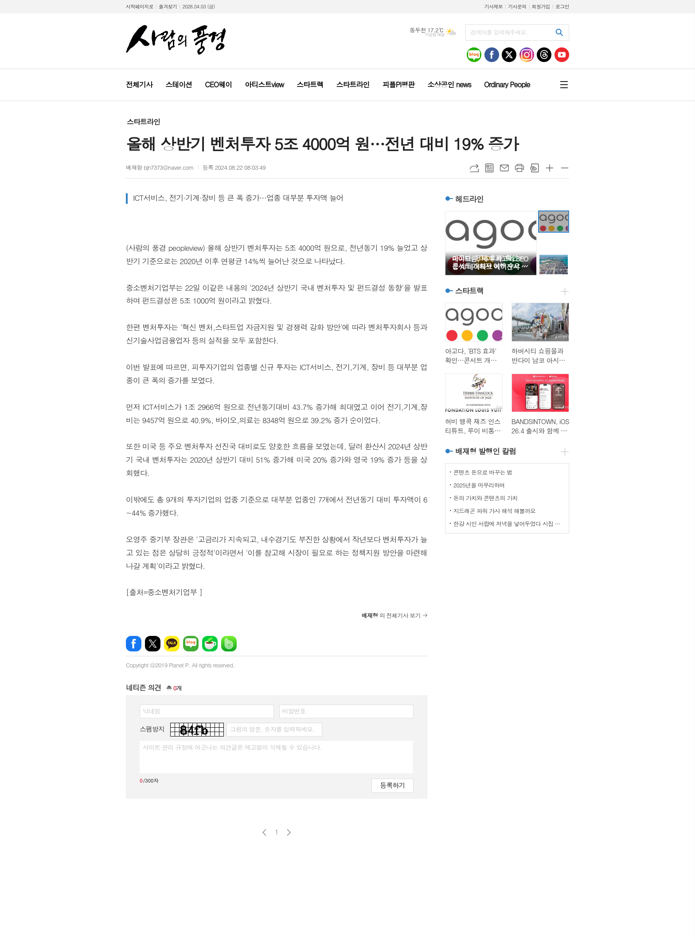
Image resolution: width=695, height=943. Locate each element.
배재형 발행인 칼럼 (485, 451)
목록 (489, 168)
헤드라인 (469, 199)
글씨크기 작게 (564, 168)
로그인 (562, 6)
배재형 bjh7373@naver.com (160, 167)
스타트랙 (469, 290)
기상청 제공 (435, 35)
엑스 (152, 643)
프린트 (519, 168)
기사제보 (493, 6)
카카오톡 (172, 643)
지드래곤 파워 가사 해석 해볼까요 (494, 511)
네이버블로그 (191, 643)
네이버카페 (210, 643)
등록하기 (392, 785)
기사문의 (517, 6)
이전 (264, 832)
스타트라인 (143, 122)
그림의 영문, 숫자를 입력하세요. (272, 729)
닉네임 (151, 711)
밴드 (229, 643)
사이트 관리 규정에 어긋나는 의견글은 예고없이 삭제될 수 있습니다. (232, 747)
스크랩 (534, 168)
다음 (289, 832)
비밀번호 (294, 711)
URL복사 (474, 168)
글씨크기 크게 (549, 168)
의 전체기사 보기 (391, 615)
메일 (504, 168)
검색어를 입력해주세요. (499, 32)
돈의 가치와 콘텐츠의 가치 (485, 498)
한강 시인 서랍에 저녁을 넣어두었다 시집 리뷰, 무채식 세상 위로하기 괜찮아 (508, 523)
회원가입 (541, 6)
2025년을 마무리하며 (479, 485)
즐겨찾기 (168, 6)
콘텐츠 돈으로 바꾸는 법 (482, 472)
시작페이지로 (139, 6)
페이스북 (133, 643)
